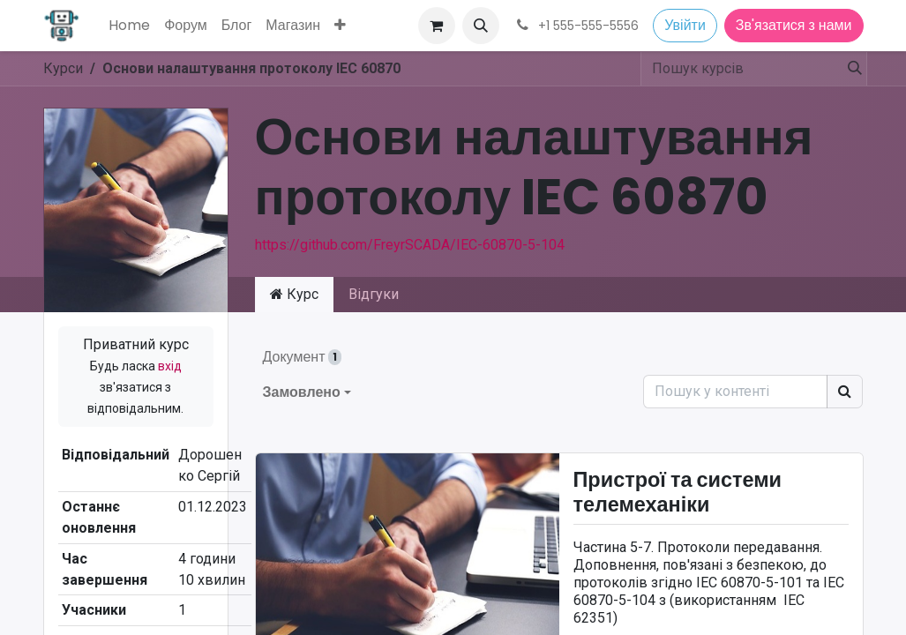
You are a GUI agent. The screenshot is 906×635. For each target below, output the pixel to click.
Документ (302, 357)
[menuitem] (129, 25)
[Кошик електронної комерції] (436, 25)
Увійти (685, 25)
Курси (63, 68)
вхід (170, 366)
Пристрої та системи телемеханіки (677, 493)
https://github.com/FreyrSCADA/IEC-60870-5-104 (410, 244)
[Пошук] (851, 69)
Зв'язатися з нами (794, 25)
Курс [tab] (294, 294)
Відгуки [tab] (373, 294)
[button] (480, 25)
